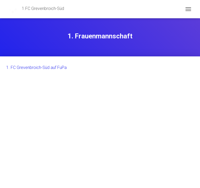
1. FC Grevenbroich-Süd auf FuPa (36, 67)
